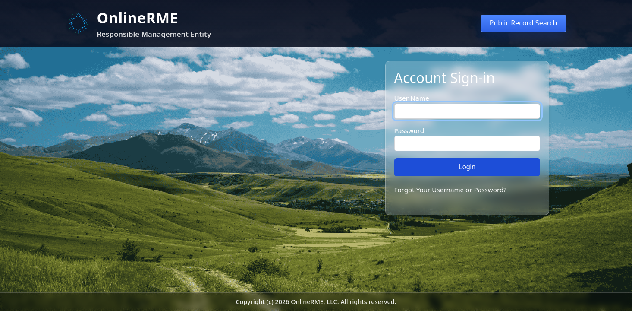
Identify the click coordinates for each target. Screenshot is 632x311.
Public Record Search (523, 23)
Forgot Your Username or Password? (450, 189)
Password (409, 130)
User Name (411, 98)
